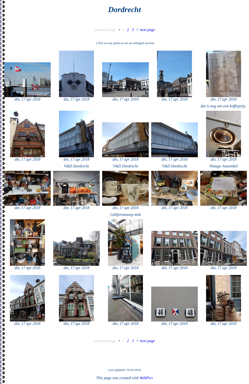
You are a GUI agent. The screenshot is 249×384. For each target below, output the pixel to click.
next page (147, 30)
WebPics (146, 378)
